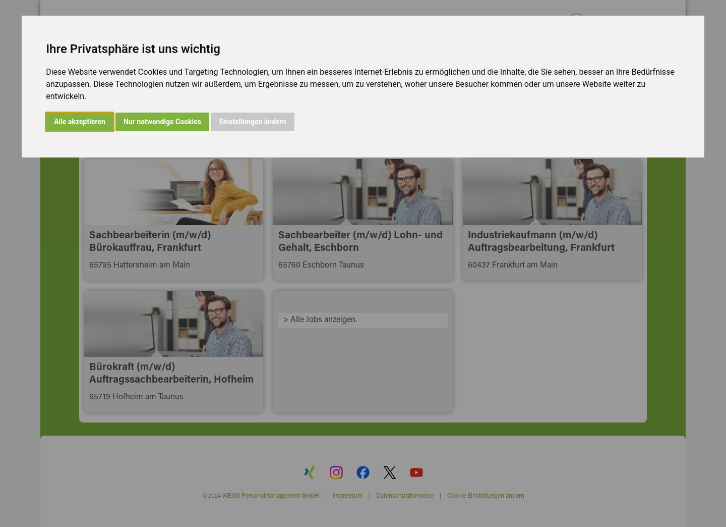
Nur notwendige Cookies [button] (162, 122)
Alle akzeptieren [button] (79, 122)
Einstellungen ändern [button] (252, 122)
